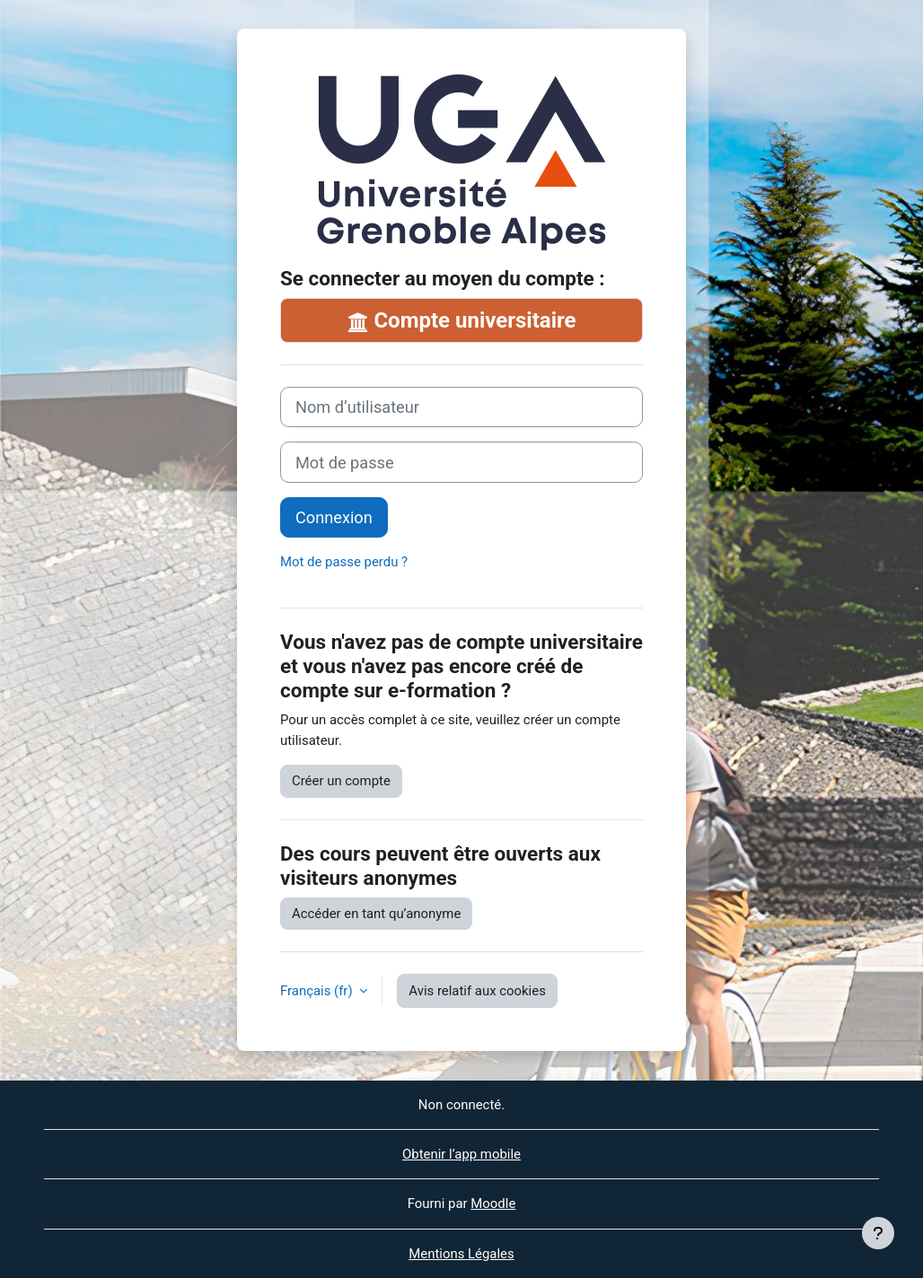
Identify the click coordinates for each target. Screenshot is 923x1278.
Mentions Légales (461, 1254)
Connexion (334, 517)
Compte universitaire (461, 320)
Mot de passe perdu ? (344, 562)
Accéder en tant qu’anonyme (376, 914)
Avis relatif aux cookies (477, 991)
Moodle (492, 1203)
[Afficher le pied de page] (878, 1233)
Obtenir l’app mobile (461, 1154)
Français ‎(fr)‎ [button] (318, 991)
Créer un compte (341, 781)
